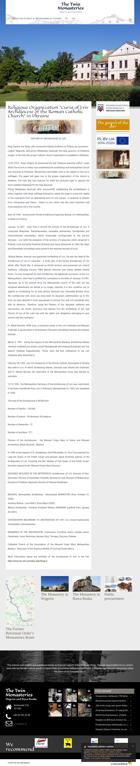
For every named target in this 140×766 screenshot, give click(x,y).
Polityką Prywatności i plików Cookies (106, 752)
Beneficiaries (42, 18)
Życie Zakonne (103, 691)
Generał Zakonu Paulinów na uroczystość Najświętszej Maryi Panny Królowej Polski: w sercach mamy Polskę (112, 729)
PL (66, 18)
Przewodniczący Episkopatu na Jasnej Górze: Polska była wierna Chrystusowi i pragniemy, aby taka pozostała (112, 724)
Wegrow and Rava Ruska (71, 8)
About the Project (22, 18)
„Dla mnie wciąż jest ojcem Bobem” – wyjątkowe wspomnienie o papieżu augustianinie (112, 705)
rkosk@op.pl (20, 724)
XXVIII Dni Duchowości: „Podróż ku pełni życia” (112, 715)
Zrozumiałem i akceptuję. (100, 758)
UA (73, 18)
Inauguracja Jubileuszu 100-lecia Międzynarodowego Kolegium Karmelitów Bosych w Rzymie (112, 696)
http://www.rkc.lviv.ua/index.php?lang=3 (27, 561)
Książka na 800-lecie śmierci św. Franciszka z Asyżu (112, 720)
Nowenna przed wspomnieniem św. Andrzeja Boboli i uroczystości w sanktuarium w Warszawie (112, 701)
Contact (57, 18)
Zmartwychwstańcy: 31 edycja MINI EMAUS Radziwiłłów (112, 710)
